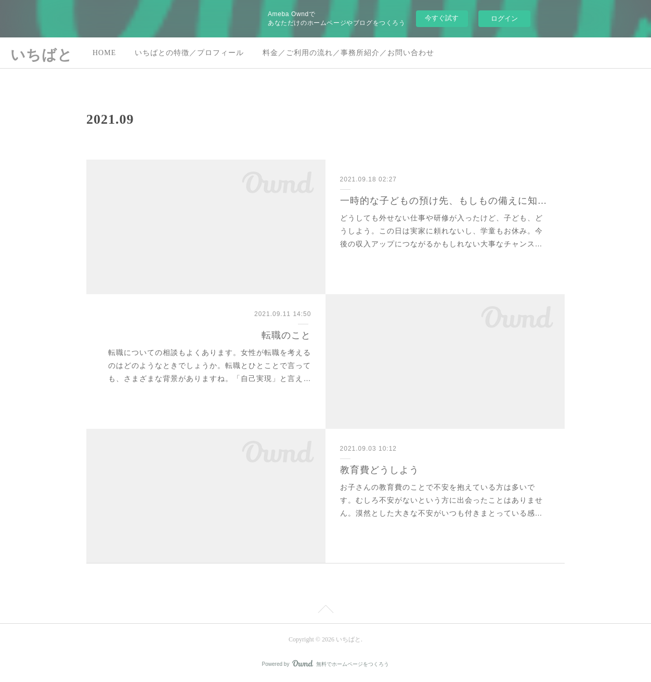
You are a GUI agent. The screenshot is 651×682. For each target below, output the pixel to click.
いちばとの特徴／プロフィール (189, 53)
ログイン (504, 18)
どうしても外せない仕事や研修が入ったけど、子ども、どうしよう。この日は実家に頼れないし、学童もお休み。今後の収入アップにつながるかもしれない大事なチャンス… (441, 231)
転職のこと (286, 335)
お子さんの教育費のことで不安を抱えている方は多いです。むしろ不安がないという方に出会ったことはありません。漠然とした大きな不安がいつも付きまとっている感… (441, 500)
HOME (104, 53)
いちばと (41, 55)
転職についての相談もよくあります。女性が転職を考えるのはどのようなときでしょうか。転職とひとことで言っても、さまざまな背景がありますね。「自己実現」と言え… (209, 365)
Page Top (325, 611)
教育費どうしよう (379, 470)
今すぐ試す (442, 18)
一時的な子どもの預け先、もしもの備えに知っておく (445, 200)
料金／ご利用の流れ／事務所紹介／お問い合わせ (348, 53)
